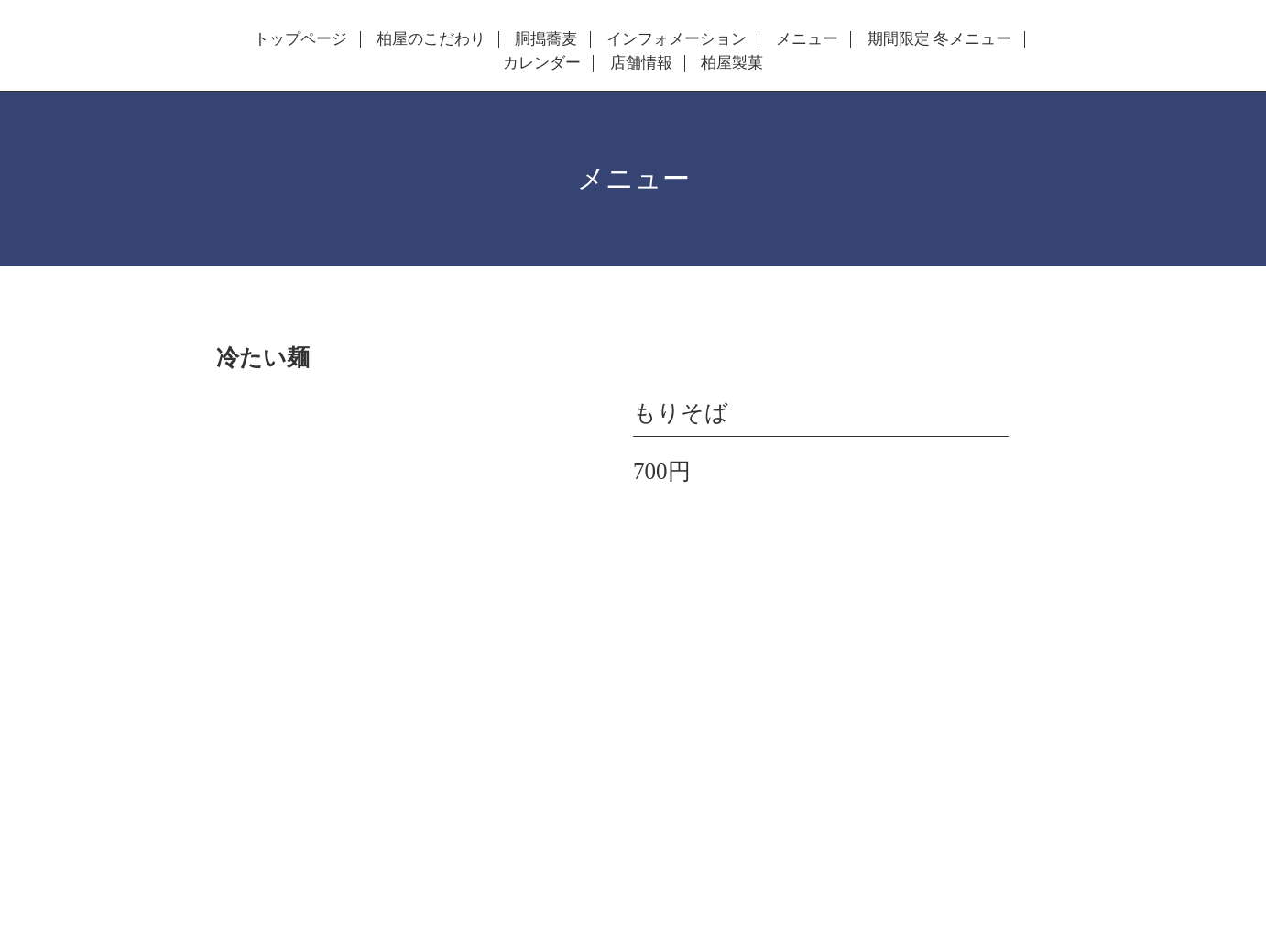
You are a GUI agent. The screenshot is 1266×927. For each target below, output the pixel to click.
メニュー (807, 39)
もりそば (680, 412)
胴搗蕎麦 (546, 39)
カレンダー (542, 63)
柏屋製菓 (732, 63)
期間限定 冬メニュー (939, 39)
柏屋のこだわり (431, 39)
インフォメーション (676, 39)
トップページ (300, 39)
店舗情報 (641, 63)
